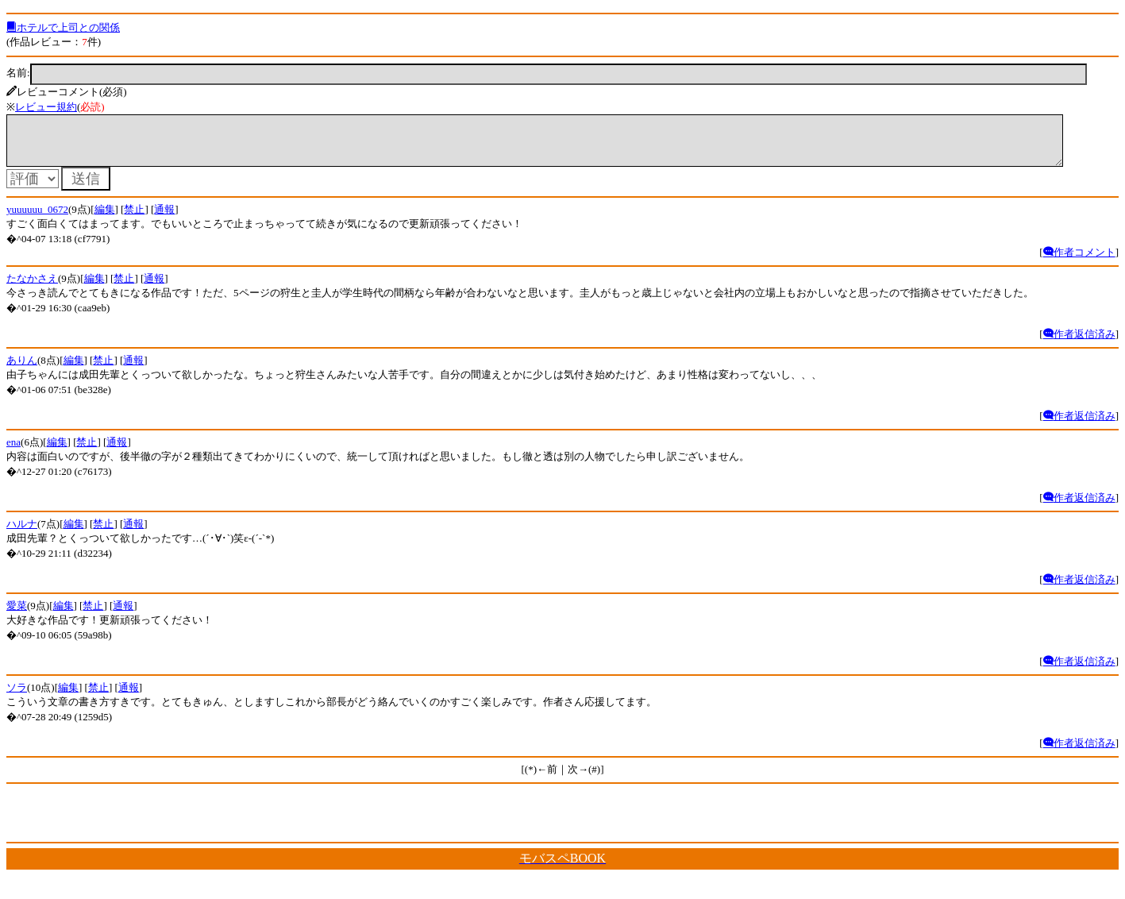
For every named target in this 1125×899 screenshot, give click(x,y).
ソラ (16, 697)
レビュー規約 (46, 107)
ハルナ (21, 533)
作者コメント (1079, 262)
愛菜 (16, 615)
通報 (164, 219)
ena (13, 451)
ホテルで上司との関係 (63, 27)
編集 (104, 219)
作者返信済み (1079, 343)
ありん (21, 370)
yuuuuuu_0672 (37, 219)
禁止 (134, 219)
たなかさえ (32, 288)
